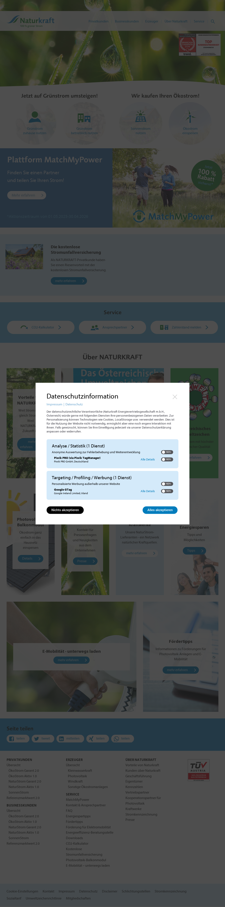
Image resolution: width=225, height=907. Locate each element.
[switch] (167, 452)
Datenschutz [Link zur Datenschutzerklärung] (74, 404)
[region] (112, 470)
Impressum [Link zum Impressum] (54, 404)
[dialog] (112, 453)
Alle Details (148, 459)
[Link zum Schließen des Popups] (174, 396)
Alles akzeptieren (160, 510)
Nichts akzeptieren (65, 510)
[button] (163, 452)
